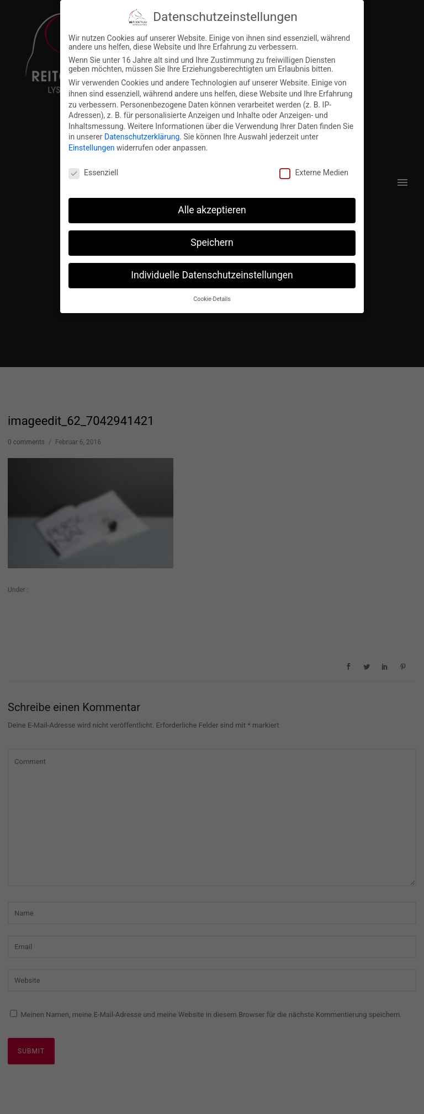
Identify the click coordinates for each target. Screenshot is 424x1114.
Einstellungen (91, 146)
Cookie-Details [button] (211, 297)
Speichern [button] (211, 240)
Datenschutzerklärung (141, 135)
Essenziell (93, 170)
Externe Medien (313, 170)
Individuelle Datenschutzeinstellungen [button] (212, 273)
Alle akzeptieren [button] (212, 208)
